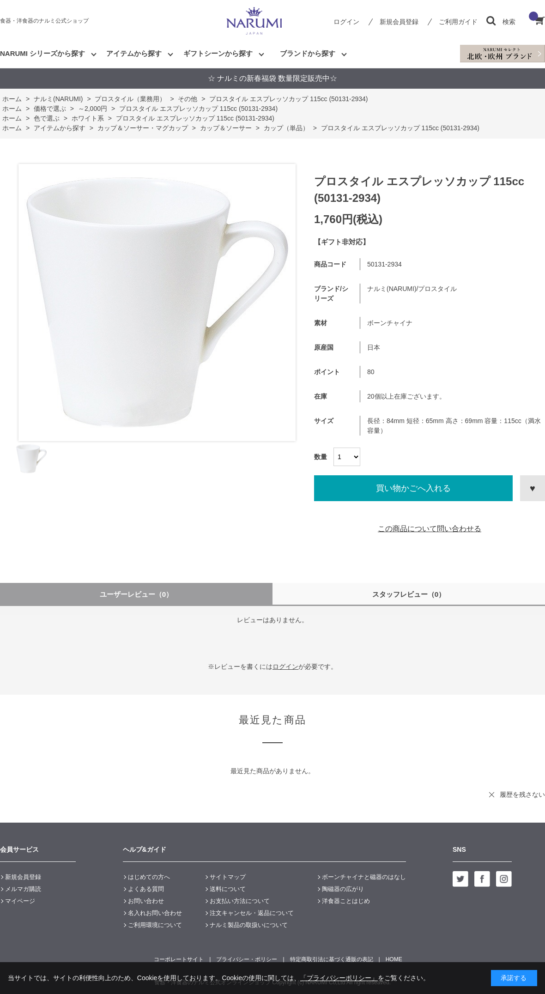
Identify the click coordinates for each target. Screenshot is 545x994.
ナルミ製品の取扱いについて (249, 924)
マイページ (20, 900)
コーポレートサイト (179, 959)
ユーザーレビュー (136, 594)
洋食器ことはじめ (346, 900)
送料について (228, 888)
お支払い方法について (240, 900)
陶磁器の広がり (343, 888)
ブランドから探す (307, 53)
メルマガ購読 (23, 888)
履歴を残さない (522, 794)
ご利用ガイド (458, 21)
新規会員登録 (399, 21)
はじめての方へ (149, 876)
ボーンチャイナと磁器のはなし (364, 876)
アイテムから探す (134, 53)
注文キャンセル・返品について (252, 912)
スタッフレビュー (409, 594)
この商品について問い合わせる (429, 529)
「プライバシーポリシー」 (339, 978)
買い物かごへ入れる (413, 488)
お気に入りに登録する (532, 488)
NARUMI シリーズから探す (42, 53)
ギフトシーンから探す (218, 53)
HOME (394, 959)
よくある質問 (146, 888)
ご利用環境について (155, 924)
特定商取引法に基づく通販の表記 (331, 959)
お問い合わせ (146, 900)
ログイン (346, 21)
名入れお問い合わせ (155, 912)
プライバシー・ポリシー (246, 959)
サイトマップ (228, 876)
